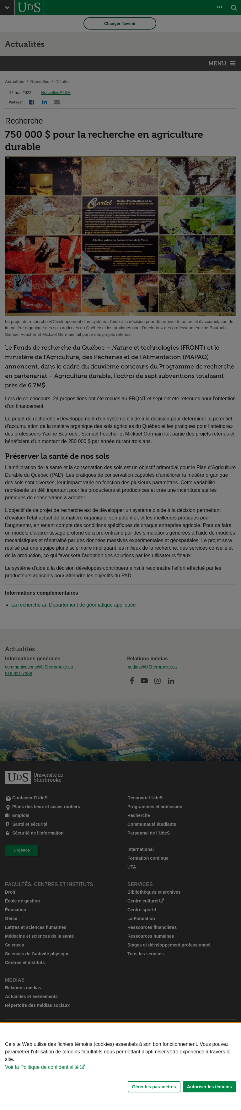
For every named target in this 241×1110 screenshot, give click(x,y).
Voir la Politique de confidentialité (42, 1067)
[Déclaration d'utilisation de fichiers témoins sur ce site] (120, 1066)
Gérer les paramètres (154, 1086)
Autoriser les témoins (209, 1086)
